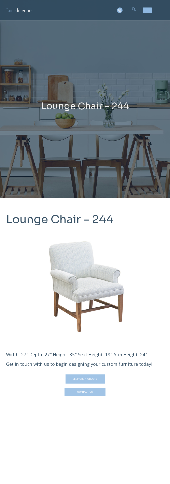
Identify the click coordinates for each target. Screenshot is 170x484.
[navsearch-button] (134, 10)
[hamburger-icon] (147, 10)
